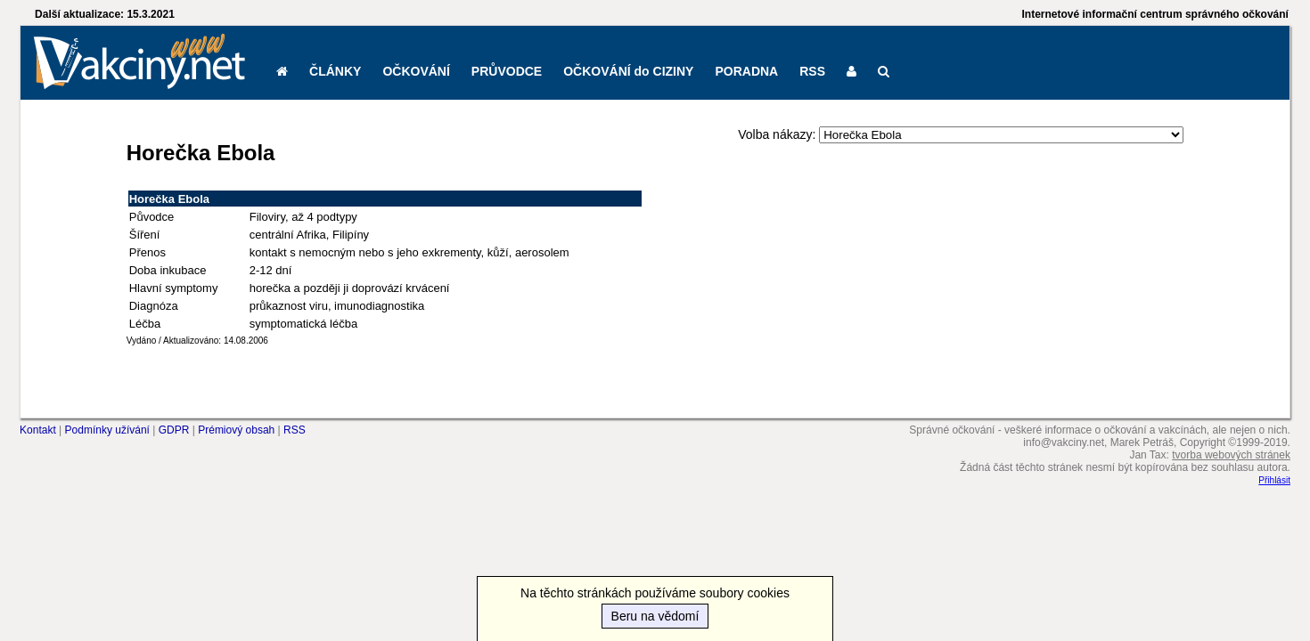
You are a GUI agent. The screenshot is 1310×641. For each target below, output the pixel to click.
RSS (812, 71)
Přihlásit (1274, 480)
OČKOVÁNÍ (415, 71)
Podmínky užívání (107, 430)
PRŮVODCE (506, 71)
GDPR (174, 430)
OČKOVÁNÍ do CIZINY (628, 71)
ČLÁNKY (335, 71)
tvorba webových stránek (1231, 455)
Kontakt (38, 430)
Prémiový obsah (236, 430)
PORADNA (746, 71)
